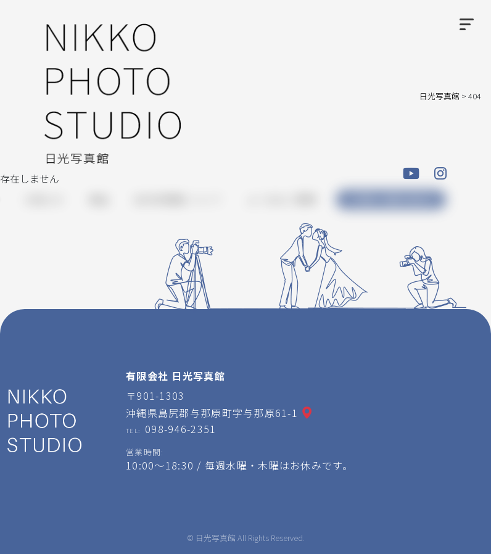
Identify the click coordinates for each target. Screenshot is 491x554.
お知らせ (44, 199)
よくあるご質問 (281, 199)
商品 (99, 199)
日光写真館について (177, 199)
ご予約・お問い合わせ (391, 199)
